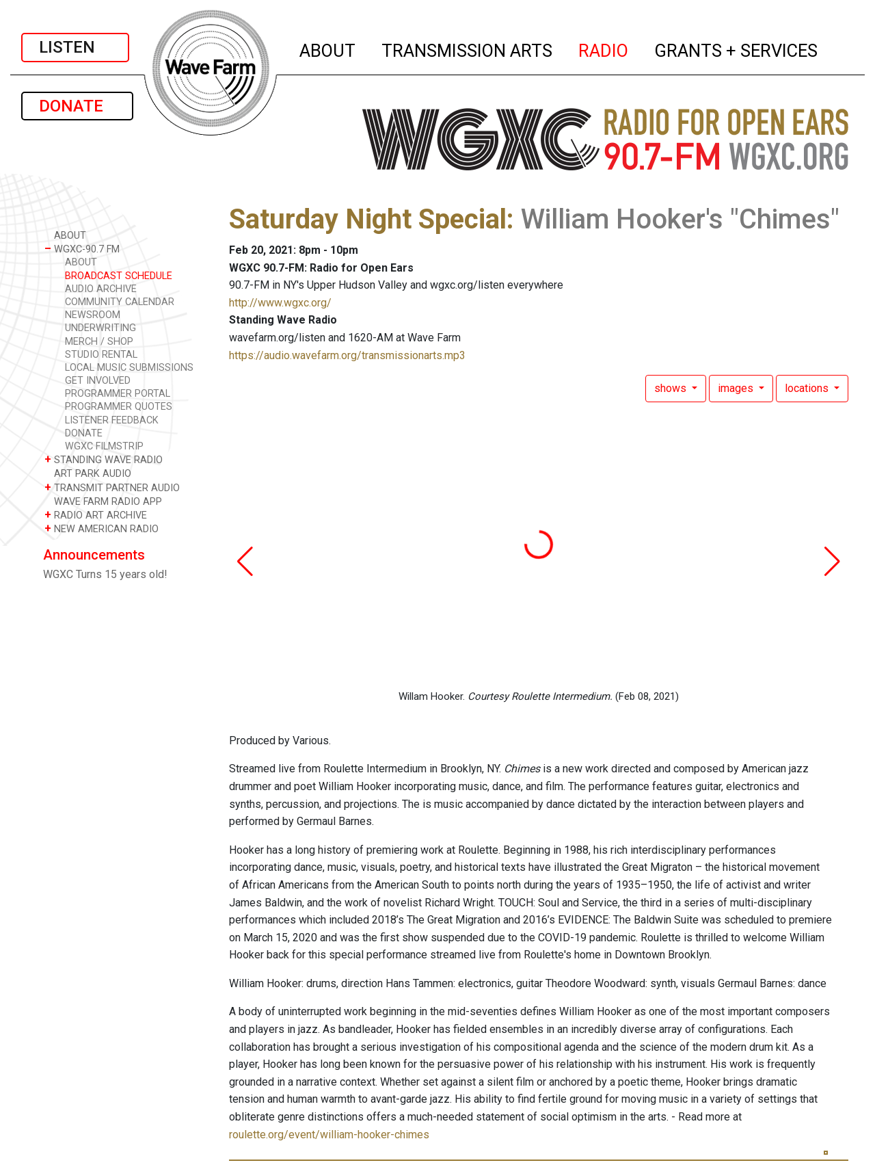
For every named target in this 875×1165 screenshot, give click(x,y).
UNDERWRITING (100, 328)
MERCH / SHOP (99, 342)
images (737, 388)
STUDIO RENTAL (101, 355)
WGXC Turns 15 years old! (105, 574)
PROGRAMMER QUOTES (118, 407)
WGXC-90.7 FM (82, 248)
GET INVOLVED (98, 381)
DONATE (77, 106)
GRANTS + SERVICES (736, 48)
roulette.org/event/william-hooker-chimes (329, 1134)
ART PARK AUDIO (87, 473)
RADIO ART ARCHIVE (95, 514)
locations (808, 388)
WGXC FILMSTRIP (104, 446)
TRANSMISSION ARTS (467, 48)
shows (671, 388)
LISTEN (75, 47)
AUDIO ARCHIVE (101, 289)
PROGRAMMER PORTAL (117, 394)
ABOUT (328, 48)
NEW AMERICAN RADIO (101, 528)
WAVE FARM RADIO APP (103, 501)
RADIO (604, 48)
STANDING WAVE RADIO (103, 459)
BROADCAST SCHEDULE (118, 276)
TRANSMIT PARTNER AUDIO (112, 487)
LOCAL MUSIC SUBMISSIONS (129, 368)
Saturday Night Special (368, 219)
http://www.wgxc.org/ (280, 302)
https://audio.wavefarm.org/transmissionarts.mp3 (347, 355)
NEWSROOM (92, 315)
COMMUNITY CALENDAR (119, 302)
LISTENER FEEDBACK (112, 420)
